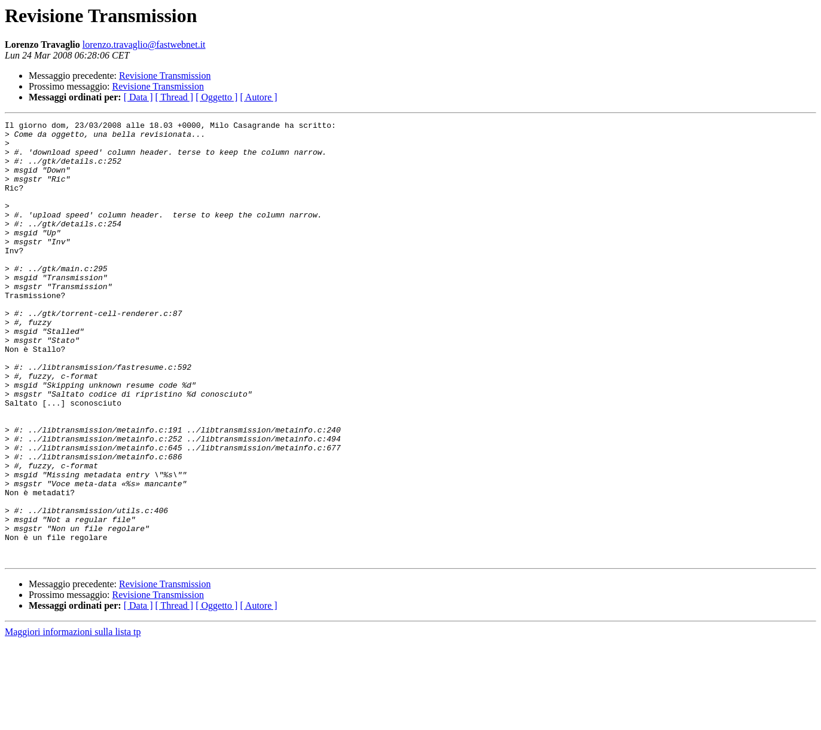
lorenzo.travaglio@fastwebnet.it (144, 44)
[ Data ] (138, 97)
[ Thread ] (174, 97)
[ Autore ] (258, 97)
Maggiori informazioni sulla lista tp (73, 719)
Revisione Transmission (164, 75)
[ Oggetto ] (216, 97)
